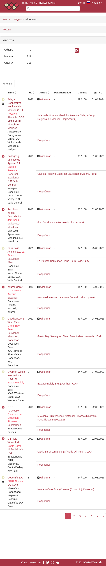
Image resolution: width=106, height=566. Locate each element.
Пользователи (47, 2)
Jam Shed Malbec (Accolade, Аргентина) (60, 222)
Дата (97, 92)
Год (30, 92)
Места (33, 2)
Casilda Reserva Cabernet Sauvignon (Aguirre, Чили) (67, 173)
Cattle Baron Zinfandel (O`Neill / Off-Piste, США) (64, 451)
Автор (43, 92)
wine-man (45, 99)
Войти (81, 2)
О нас (24, 562)
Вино (11, 92)
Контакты (35, 562)
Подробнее (43, 140)
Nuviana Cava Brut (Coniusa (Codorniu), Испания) (65, 489)
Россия (7, 29)
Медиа (18, 19)
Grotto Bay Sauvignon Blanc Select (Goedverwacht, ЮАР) (69, 336)
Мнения (7, 83)
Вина (25, 2)
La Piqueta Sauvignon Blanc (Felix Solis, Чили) (63, 261)
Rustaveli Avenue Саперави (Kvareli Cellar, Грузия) (66, 297)
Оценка (82, 92)
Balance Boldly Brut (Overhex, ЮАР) (57, 383)
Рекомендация (63, 92)
